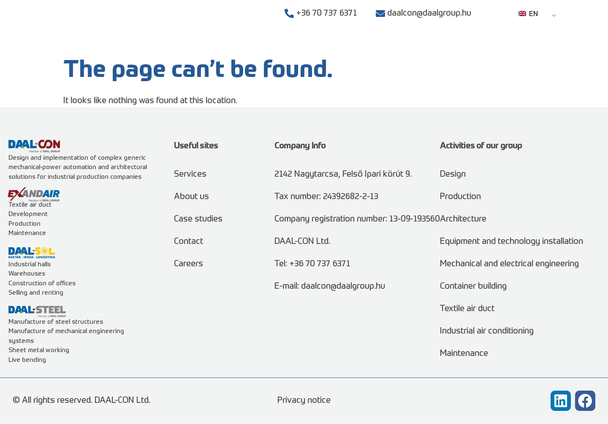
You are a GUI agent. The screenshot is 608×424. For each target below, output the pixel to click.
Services (348, 46)
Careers (505, 46)
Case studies (406, 46)
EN (528, 14)
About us (460, 46)
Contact (547, 46)
